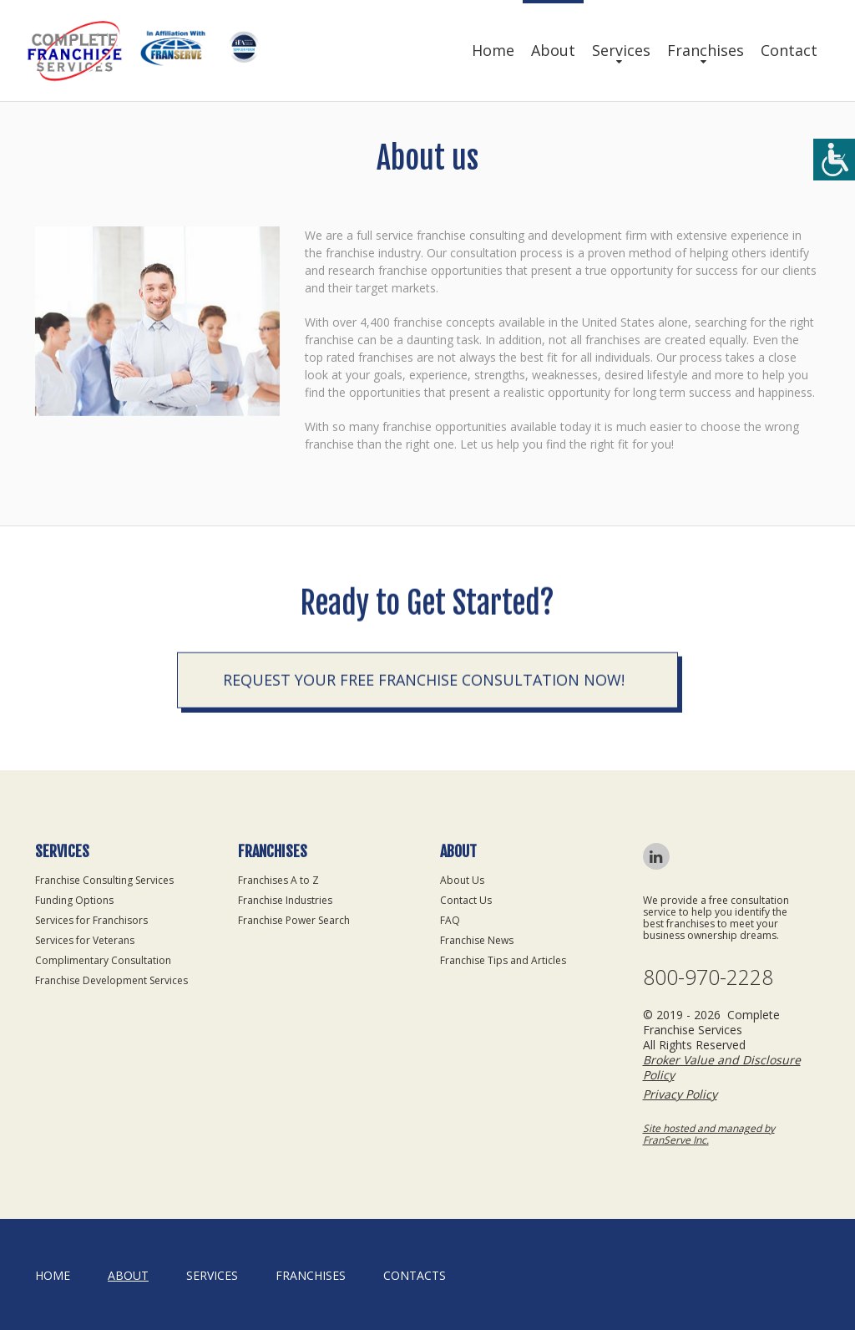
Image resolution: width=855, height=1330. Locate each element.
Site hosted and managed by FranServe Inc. (709, 1134)
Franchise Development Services (111, 980)
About (553, 50)
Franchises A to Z (278, 880)
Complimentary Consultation (103, 960)
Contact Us (466, 900)
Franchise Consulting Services (104, 880)
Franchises (705, 50)
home (52, 1275)
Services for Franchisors (91, 920)
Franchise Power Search (294, 920)
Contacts (414, 1275)
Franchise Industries (285, 900)
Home (493, 50)
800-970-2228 (708, 977)
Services (621, 50)
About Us (462, 880)
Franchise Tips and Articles (503, 960)
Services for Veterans (84, 940)
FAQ (450, 920)
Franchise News (477, 940)
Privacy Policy (680, 1094)
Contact (789, 50)
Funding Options (74, 900)
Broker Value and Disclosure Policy (722, 1067)
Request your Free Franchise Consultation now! (424, 685)
